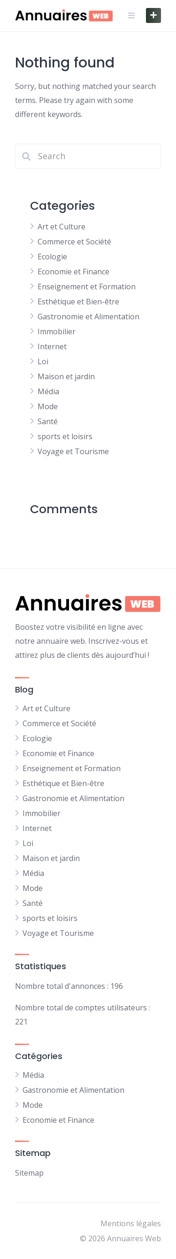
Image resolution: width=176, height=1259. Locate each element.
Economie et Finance (73, 271)
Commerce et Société (74, 241)
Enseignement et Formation (87, 286)
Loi (43, 361)
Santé (48, 421)
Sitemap (29, 1173)
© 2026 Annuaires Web (120, 1238)
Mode (48, 406)
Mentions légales (130, 1223)
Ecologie (52, 256)
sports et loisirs (65, 436)
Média (48, 391)
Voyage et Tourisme (73, 451)
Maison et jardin (66, 376)
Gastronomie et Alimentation (88, 316)
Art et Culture (61, 226)
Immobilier (57, 331)
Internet (52, 346)
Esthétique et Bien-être (78, 301)
